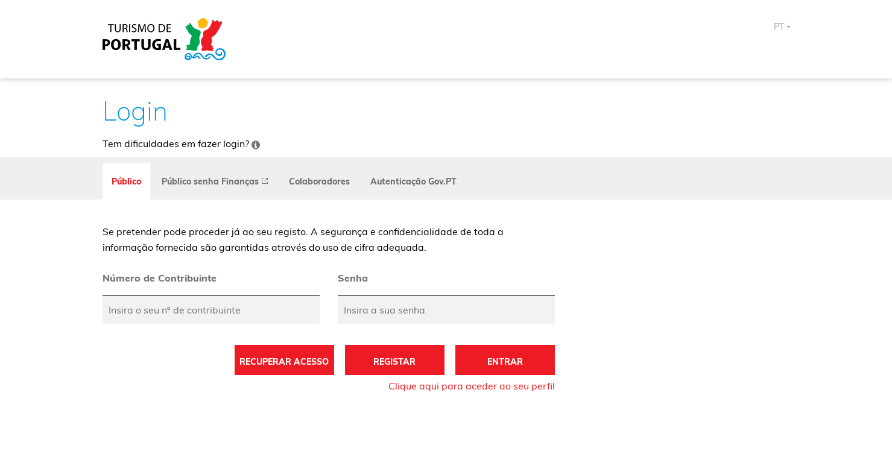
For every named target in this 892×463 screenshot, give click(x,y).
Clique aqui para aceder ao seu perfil (471, 386)
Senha (353, 278)
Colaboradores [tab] (319, 181)
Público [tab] (126, 181)
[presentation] (215, 181)
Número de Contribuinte (160, 278)
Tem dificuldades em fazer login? (181, 143)
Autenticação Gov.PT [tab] (413, 181)
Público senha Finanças (215, 181)
